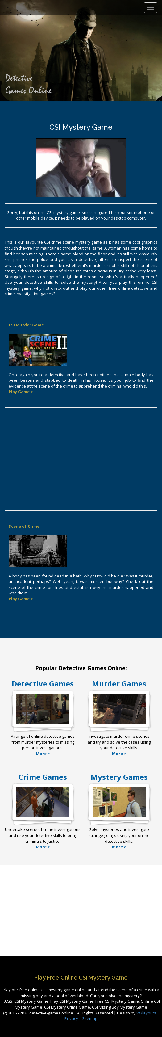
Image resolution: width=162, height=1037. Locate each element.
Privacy (71, 1018)
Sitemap (90, 1018)
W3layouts (146, 1013)
